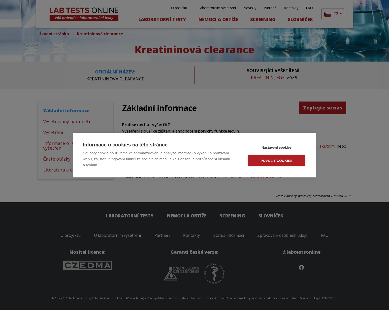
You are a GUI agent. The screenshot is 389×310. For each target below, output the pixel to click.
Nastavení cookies (276, 147)
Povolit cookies (276, 160)
